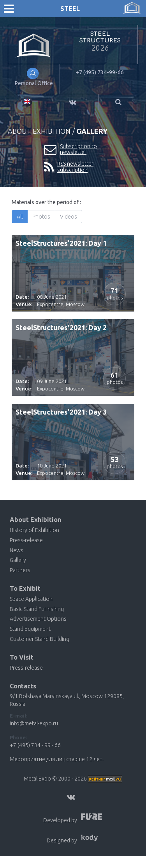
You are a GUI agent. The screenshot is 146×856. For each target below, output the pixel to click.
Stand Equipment (30, 629)
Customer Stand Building (39, 639)
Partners (20, 570)
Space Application (31, 599)
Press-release (26, 540)
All (20, 217)
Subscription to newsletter (70, 150)
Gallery (18, 560)
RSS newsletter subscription (69, 167)
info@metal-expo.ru (34, 723)
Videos (68, 217)
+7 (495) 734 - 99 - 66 (35, 745)
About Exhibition (39, 131)
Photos (41, 217)
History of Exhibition (34, 530)
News (16, 550)
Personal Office (34, 83)
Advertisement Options (38, 619)
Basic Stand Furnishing (37, 609)
